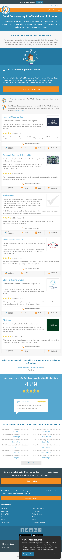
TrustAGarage (5, 547)
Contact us (4, 517)
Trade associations (38, 508)
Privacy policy (36, 511)
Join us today (31, 481)
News (3, 519)
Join (40, 2)
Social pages (5, 522)
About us (4, 508)
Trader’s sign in (56, 6)
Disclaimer (35, 517)
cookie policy (36, 549)
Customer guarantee (38, 522)
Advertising (4, 511)
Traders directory (37, 514)
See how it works (31, 498)
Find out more (19, 110)
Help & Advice (5, 514)
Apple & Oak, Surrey (22, 402)
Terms (34, 519)
